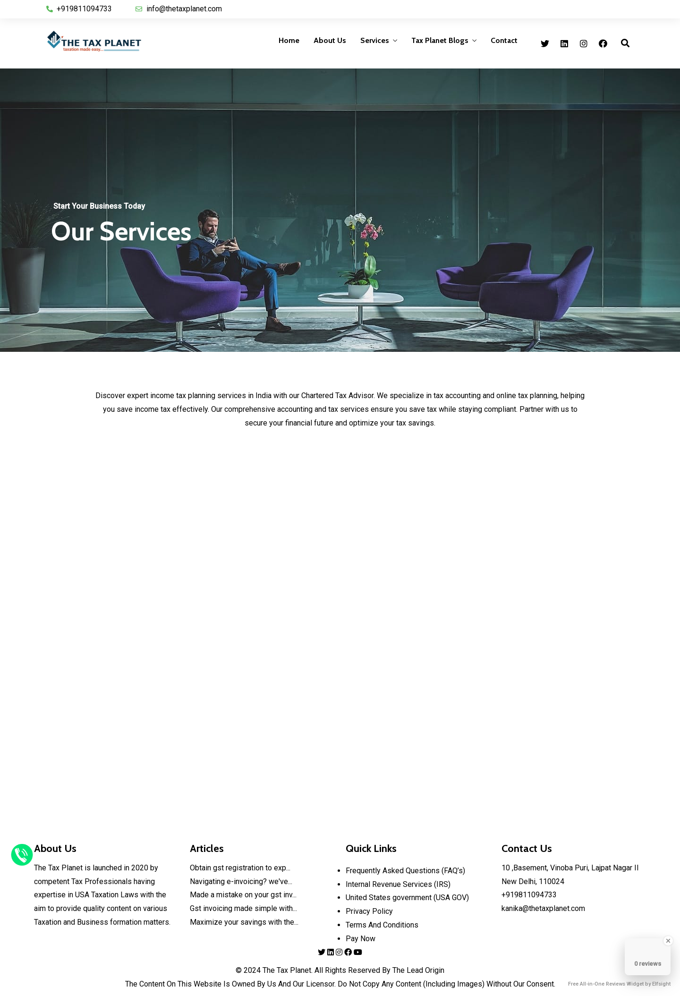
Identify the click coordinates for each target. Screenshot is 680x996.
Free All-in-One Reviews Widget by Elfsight (619, 984)
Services (374, 40)
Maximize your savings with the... (244, 922)
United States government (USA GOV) (407, 897)
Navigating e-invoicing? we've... (241, 881)
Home (289, 40)
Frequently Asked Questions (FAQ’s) (405, 870)
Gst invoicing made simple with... (243, 908)
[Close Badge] (668, 940)
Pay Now (360, 938)
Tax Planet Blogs (439, 40)
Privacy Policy (369, 911)
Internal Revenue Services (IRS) (398, 884)
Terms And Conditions (382, 924)
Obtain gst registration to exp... (240, 867)
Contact (504, 40)
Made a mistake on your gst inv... (243, 894)
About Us (330, 40)
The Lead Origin (417, 970)
